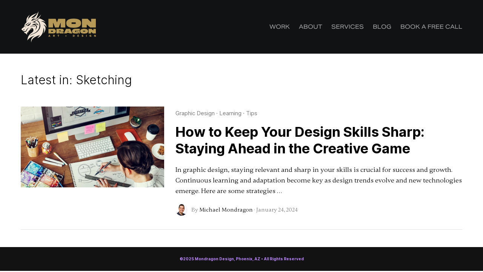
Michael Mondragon (226, 209)
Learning (230, 113)
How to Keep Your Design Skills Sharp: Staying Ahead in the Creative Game (300, 140)
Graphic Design (195, 113)
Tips (251, 113)
